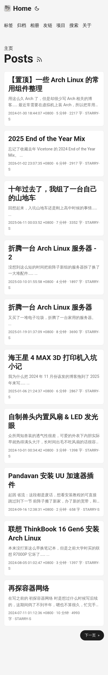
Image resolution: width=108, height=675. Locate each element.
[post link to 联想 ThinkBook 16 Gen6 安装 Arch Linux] (54, 548)
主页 (8, 48)
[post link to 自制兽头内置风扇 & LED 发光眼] (54, 436)
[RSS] (39, 58)
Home (17, 8)
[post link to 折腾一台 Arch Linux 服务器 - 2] (54, 267)
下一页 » (92, 635)
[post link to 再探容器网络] (54, 603)
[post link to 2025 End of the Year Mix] (54, 153)
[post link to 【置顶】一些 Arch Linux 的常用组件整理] (54, 99)
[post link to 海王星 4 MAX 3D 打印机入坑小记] (54, 377)
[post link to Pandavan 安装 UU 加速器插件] (54, 492)
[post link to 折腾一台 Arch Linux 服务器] (54, 322)
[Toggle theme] (37, 8)
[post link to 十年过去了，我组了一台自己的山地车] (54, 208)
